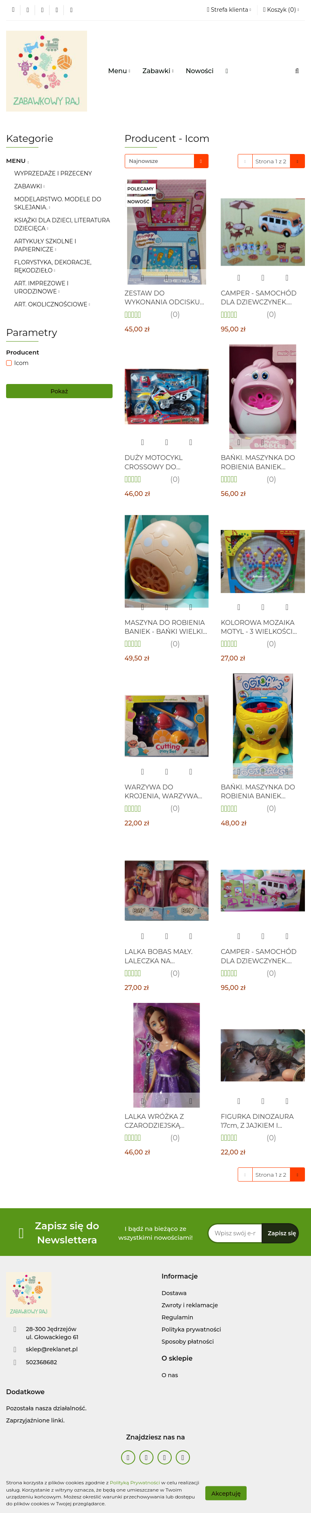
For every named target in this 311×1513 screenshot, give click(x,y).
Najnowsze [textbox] (143, 161)
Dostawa (174, 1293)
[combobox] (167, 161)
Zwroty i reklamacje (190, 1305)
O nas (170, 1375)
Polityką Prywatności (135, 1482)
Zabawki (158, 71)
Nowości (200, 71)
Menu (119, 71)
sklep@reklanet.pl (52, 1349)
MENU (17, 161)
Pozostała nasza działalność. (46, 1408)
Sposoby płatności (188, 1341)
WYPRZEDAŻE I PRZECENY (53, 173)
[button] (180, 1276)
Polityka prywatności (191, 1329)
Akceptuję (226, 1493)
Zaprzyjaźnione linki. (35, 1420)
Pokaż (59, 391)
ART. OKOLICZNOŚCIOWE (52, 304)
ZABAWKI (29, 186)
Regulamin (177, 1317)
